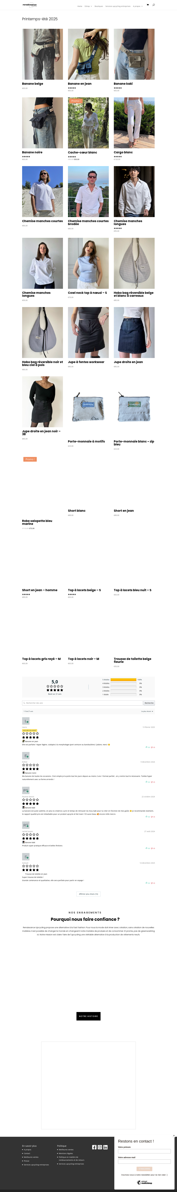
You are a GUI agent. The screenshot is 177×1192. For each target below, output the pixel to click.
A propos (138, 6)
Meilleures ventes (31, 1157)
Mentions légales (66, 1153)
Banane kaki (30, 807)
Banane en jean (31, 741)
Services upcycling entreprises (118, 6)
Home (79, 6)
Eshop (88, 6)
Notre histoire (88, 1016)
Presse (26, 1161)
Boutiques (99, 6)
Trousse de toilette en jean (36, 874)
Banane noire (30, 773)
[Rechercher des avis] (82, 703)
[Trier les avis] (146, 711)
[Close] (174, 1135)
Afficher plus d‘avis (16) (88, 894)
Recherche (149, 703)
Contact (27, 1153)
